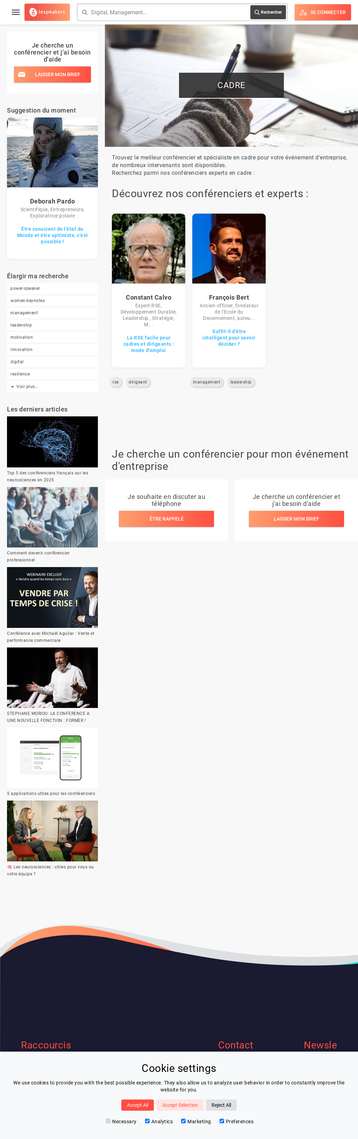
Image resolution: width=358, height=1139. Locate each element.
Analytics (159, 1121)
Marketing (196, 1121)
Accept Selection (180, 1105)
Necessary (121, 1121)
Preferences (237, 1121)
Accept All (137, 1105)
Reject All (221, 1105)
